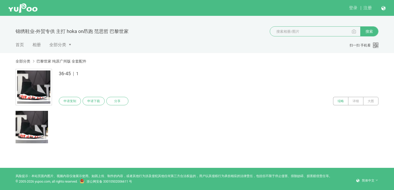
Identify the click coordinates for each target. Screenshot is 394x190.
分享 (117, 101)
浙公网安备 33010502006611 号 (106, 181)
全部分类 (57, 44)
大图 (371, 101)
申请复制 (70, 101)
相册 (36, 44)
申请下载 (93, 101)
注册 (367, 7)
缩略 (341, 101)
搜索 (369, 31)
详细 (356, 101)
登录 (353, 7)
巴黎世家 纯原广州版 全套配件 (61, 61)
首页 (20, 44)
